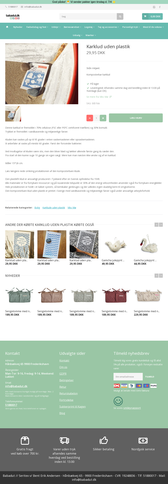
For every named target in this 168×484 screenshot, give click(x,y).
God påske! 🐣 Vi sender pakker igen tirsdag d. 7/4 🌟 (84, 1)
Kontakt (64, 360)
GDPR (62, 373)
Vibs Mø (72, 207)
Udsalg (76, 35)
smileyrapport (132, 408)
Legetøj (88, 26)
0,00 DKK (155, 16)
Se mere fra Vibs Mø (97, 96)
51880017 (13, 6)
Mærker (90, 35)
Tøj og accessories (107, 26)
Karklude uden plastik (53, 207)
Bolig (37, 207)
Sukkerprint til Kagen (72, 406)
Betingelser (66, 380)
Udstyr (55, 26)
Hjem (7, 27)
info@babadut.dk (33, 6)
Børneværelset (71, 26)
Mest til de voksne (152, 26)
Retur (62, 387)
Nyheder (17, 26)
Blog (62, 413)
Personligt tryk (130, 26)
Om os (63, 367)
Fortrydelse (66, 400)
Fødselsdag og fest (36, 26)
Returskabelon (68, 393)
